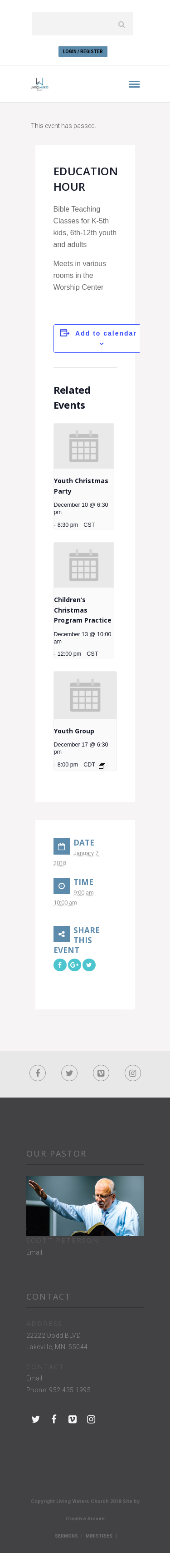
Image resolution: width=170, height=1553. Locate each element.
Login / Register (83, 51)
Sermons (66, 1535)
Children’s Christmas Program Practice (83, 609)
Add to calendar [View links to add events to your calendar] (106, 333)
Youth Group (74, 731)
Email (34, 1252)
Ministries (99, 1535)
